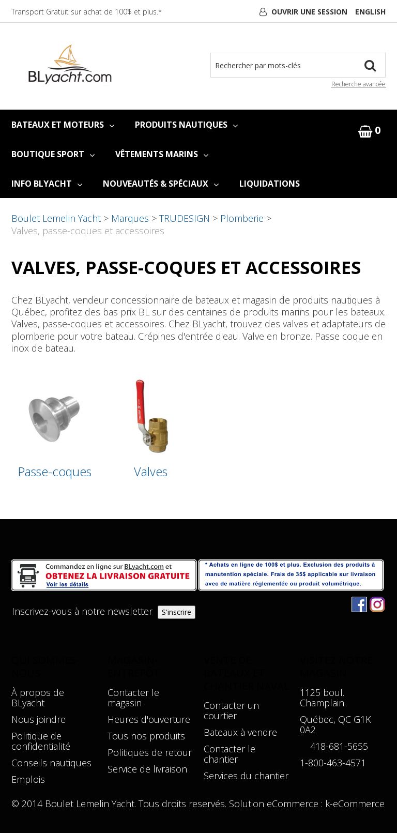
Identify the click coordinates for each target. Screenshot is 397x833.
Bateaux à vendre (240, 732)
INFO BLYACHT (46, 183)
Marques (130, 218)
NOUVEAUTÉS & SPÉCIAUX (161, 183)
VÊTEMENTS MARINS (161, 154)
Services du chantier (246, 775)
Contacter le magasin (133, 697)
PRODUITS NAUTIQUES (186, 124)
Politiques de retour (150, 752)
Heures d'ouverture (149, 719)
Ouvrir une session (309, 12)
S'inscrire (176, 612)
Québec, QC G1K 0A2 (335, 724)
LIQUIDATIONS (269, 183)
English (370, 12)
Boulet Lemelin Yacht (56, 218)
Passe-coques (54, 472)
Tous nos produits (146, 736)
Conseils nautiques (51, 762)
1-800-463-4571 (333, 762)
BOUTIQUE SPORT (53, 154)
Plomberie (242, 218)
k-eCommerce (355, 803)
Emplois (28, 779)
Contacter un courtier (231, 710)
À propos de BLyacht (37, 697)
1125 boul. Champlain (322, 697)
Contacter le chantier (229, 754)
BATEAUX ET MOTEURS (62, 124)
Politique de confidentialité (40, 741)
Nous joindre (38, 719)
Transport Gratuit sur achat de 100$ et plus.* (86, 12)
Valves (150, 472)
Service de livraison (147, 769)
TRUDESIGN (184, 218)
